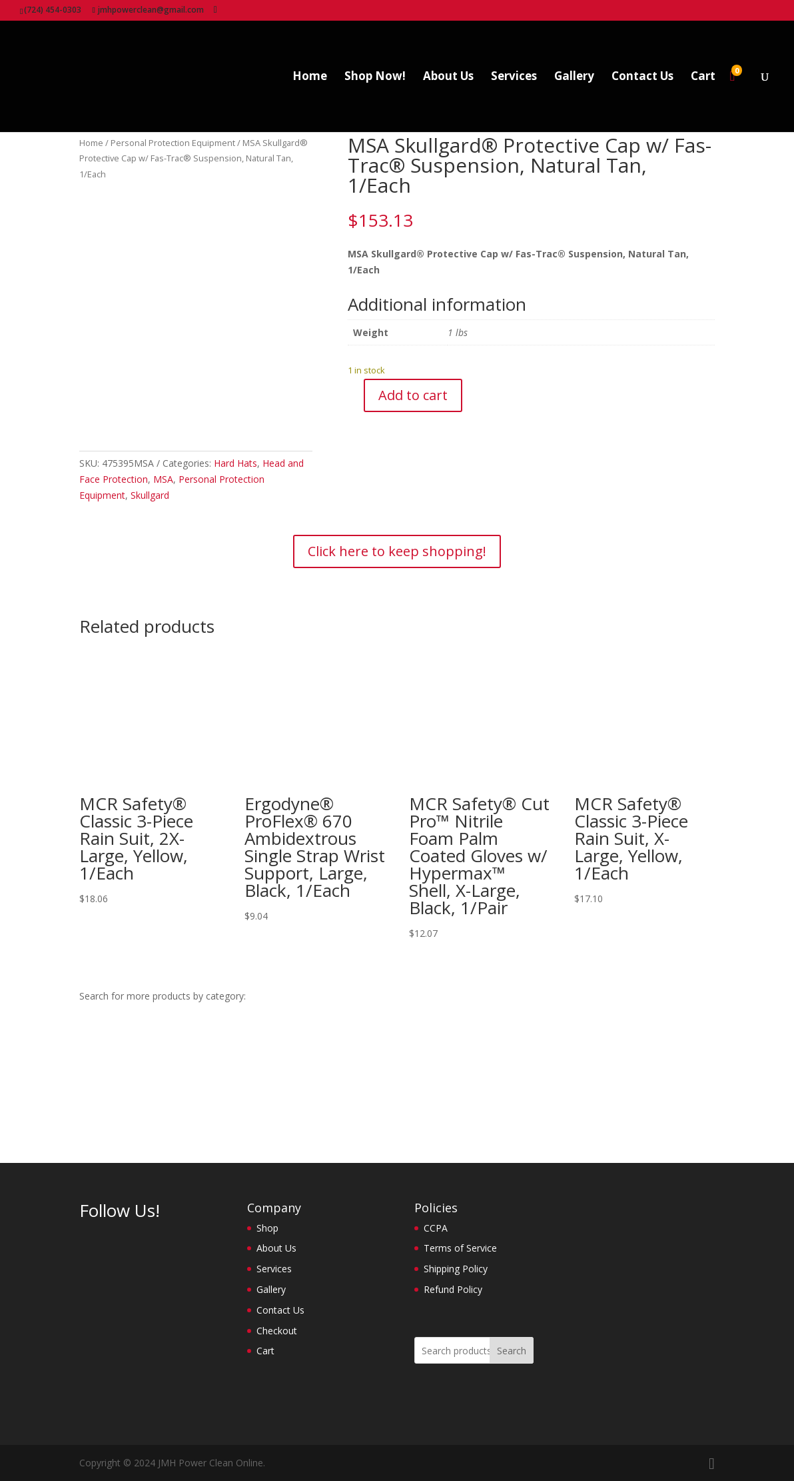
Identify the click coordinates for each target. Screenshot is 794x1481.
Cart (703, 77)
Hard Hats (235, 463)
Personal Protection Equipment (173, 143)
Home (309, 77)
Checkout (276, 1330)
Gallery (574, 77)
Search (511, 1350)
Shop (267, 1228)
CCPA (436, 1228)
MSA (163, 479)
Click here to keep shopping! (397, 551)
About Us (448, 77)
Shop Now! (375, 77)
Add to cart (413, 395)
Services (514, 77)
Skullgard (150, 495)
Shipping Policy (456, 1268)
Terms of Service (460, 1248)
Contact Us (642, 77)
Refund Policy (453, 1289)
